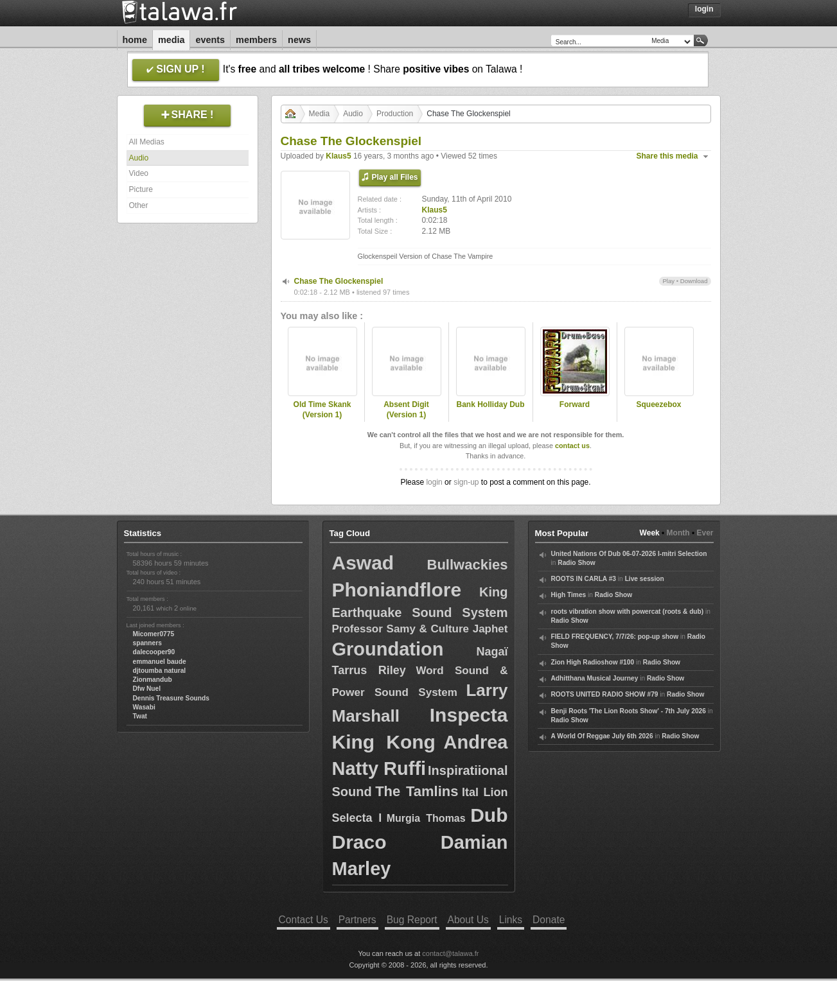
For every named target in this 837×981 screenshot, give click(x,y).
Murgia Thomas (426, 818)
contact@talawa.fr (450, 953)
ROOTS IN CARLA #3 (584, 578)
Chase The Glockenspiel (338, 281)
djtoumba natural (159, 670)
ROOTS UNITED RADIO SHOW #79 (604, 694)
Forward (574, 404)
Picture (141, 189)
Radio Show (576, 562)
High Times (568, 594)
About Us (468, 919)
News (299, 40)
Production (394, 113)
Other (138, 205)
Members (256, 40)
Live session (644, 578)
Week (650, 532)
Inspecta (469, 714)
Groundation (388, 649)
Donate (549, 919)
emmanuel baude (159, 661)
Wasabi (144, 707)
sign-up (466, 482)
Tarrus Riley (369, 670)
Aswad (363, 562)
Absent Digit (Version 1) (406, 410)
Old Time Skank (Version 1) (322, 410)
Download (694, 280)
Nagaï (491, 651)
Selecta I (357, 818)
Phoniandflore (397, 589)
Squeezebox (658, 404)
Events (210, 40)
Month (678, 532)
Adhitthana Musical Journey (595, 678)
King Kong (384, 741)
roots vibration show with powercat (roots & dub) (627, 611)
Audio (139, 157)
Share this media (667, 156)
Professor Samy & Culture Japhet (420, 629)
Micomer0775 (154, 634)
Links (510, 919)
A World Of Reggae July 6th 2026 (602, 736)
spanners (147, 643)
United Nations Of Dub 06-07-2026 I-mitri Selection (629, 553)
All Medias (146, 141)
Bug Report (412, 919)
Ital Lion (485, 792)
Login (704, 8)
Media (171, 40)
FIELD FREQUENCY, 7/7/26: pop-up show (615, 636)
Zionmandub (152, 679)
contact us (572, 445)
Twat (140, 716)
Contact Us (303, 919)
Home (135, 40)
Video (138, 173)
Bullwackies (467, 565)
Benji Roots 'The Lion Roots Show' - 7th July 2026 (628, 711)
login (434, 482)
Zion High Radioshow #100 (593, 662)
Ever (704, 532)
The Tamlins (416, 791)
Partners (357, 919)
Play (668, 280)
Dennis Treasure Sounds (171, 698)
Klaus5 (338, 156)
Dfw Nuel (147, 688)
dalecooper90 (154, 651)
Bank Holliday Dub (490, 404)
